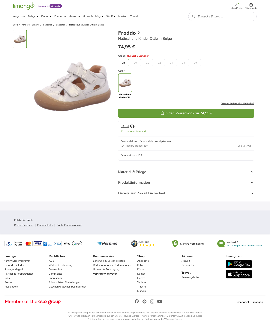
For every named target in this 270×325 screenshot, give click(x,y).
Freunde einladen (14, 265)
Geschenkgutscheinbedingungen (67, 286)
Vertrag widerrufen (105, 274)
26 (123, 62)
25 (195, 62)
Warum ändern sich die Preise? (237, 103)
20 (135, 62)
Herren (141, 278)
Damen (141, 274)
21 (147, 62)
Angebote (143, 261)
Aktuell (186, 261)
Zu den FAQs (244, 145)
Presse (8, 282)
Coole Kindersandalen (69, 225)
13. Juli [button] (125, 126)
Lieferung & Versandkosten (109, 261)
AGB (51, 261)
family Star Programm (17, 261)
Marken (141, 291)
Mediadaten (11, 286)
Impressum (55, 278)
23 (171, 62)
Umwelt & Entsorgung (106, 269)
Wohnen (142, 282)
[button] (250, 5)
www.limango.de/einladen (189, 315)
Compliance (55, 274)
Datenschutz (56, 269)
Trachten (142, 286)
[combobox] (222, 16)
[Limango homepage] (23, 5)
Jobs (7, 278)
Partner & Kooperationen (19, 274)
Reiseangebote (190, 277)
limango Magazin (14, 269)
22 (159, 62)
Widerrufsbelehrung (60, 265)
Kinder (141, 269)
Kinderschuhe (45, 225)
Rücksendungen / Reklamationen (112, 265)
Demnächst (188, 265)
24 (183, 62)
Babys (140, 265)
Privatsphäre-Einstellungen (64, 282)
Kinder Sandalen (23, 225)
